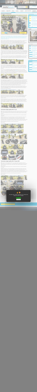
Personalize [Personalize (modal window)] (18, 199)
